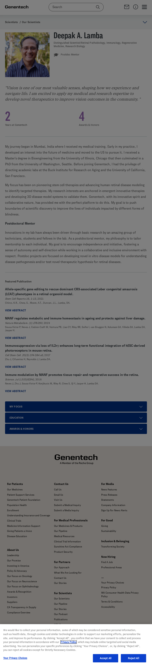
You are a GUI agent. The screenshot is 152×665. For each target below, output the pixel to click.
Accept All (105, 660)
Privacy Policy (68, 644)
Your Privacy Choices (15, 660)
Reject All (133, 660)
